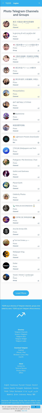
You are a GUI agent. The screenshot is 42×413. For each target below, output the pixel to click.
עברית (25, 391)
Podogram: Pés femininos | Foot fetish (25, 161)
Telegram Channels (21, 332)
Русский (22, 385)
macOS (21, 357)
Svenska (35, 388)
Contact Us (21, 366)
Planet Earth (17, 183)
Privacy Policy (21, 370)
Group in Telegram (21, 334)
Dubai (15, 263)
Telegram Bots (21, 336)
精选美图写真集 (19, 125)
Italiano (6, 388)
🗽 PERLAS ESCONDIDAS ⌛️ (24, 206)
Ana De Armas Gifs (20, 229)
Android (21, 350)
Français (28, 385)
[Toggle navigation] (39, 3)
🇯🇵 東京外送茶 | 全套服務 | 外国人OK (25, 80)
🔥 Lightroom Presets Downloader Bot (26, 138)
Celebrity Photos (19, 194)
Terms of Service (21, 368)
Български (18, 391)
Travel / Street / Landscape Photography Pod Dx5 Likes (23, 276)
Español (12, 388)
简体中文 (10, 394)
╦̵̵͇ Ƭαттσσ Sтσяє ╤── (21, 240)
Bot (14, 142)
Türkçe (11, 391)
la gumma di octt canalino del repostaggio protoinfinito (24, 34)
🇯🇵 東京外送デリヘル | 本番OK (24, 68)
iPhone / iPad (21, 352)
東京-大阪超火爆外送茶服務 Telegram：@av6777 (23, 23)
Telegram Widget (21, 339)
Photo (15, 25)
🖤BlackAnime (18, 114)
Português (19, 388)
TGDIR (8, 3)
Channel (15, 27)
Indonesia (22, 394)
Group (15, 50)
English (6, 385)
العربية (30, 391)
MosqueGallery (18, 91)
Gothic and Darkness (21, 171)
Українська (14, 385)
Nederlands (28, 388)
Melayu (29, 394)
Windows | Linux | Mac (21, 355)
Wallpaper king (18, 252)
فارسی (35, 391)
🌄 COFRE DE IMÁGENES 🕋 (24, 217)
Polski (6, 391)
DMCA (21, 373)
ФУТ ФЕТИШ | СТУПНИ (22, 102)
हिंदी (34, 394)
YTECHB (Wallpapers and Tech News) (24, 149)
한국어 (16, 394)
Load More (21, 293)
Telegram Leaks (21, 341)
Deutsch (35, 385)
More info (24, 411)
